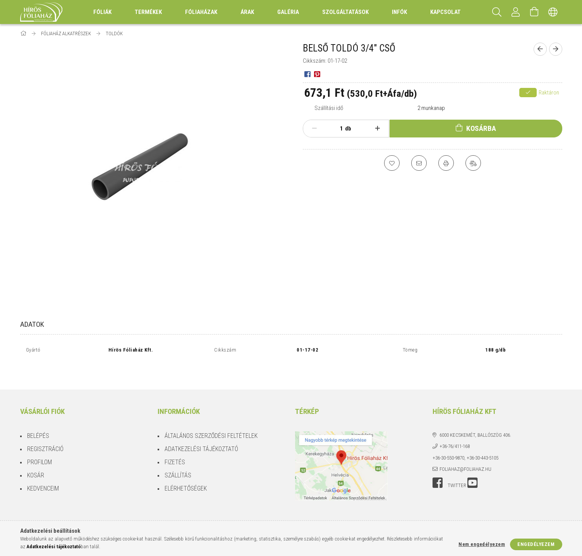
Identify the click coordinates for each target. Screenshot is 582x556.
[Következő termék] (555, 49)
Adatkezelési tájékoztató (201, 430)
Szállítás (178, 456)
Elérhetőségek (186, 470)
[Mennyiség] (337, 128)
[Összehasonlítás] (473, 163)
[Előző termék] (540, 49)
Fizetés (175, 443)
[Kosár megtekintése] (534, 12)
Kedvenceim (43, 470)
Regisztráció (45, 430)
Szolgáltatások (345, 12)
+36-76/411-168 (455, 428)
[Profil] (515, 12)
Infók (399, 12)
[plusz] (377, 128)
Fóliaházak (201, 12)
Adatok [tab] (32, 324)
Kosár (35, 456)
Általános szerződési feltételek (211, 417)
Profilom (39, 443)
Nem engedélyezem (481, 544)
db (348, 128)
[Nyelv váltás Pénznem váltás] (553, 12)
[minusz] (314, 128)
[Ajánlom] (419, 163)
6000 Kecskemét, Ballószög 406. (475, 416)
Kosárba (481, 128)
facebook (438, 464)
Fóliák (102, 12)
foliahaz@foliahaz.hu (465, 450)
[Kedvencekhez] (392, 163)
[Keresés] (497, 12)
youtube (472, 464)
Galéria (288, 12)
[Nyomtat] (446, 163)
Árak (247, 12)
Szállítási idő (328, 108)
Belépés (38, 417)
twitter (457, 466)
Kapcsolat (445, 12)
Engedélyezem (536, 544)
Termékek (148, 12)
